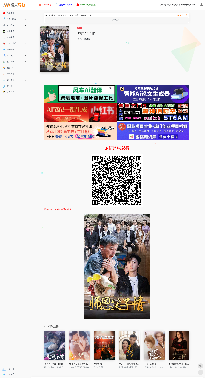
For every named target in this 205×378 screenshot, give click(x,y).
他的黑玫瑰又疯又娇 (53, 364)
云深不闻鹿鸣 (150, 364)
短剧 (79, 28)
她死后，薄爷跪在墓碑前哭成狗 (79, 364)
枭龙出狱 (98, 364)
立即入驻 (182, 15)
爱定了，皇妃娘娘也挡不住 (129, 364)
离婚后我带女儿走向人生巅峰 (179, 364)
